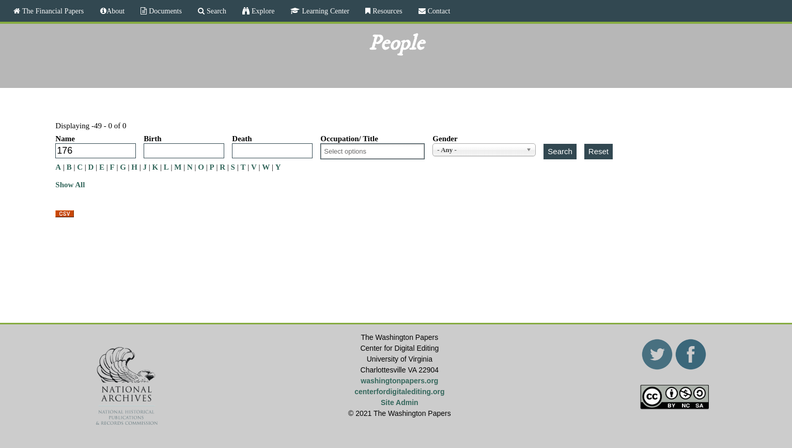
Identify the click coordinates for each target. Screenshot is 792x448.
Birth (152, 139)
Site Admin (399, 402)
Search (215, 10)
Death (242, 139)
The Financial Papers (52, 10)
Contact (438, 10)
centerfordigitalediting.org (399, 391)
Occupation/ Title (349, 139)
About (115, 10)
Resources (386, 10)
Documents (164, 10)
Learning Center (324, 10)
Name (65, 139)
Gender (444, 139)
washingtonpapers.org (399, 381)
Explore (262, 10)
